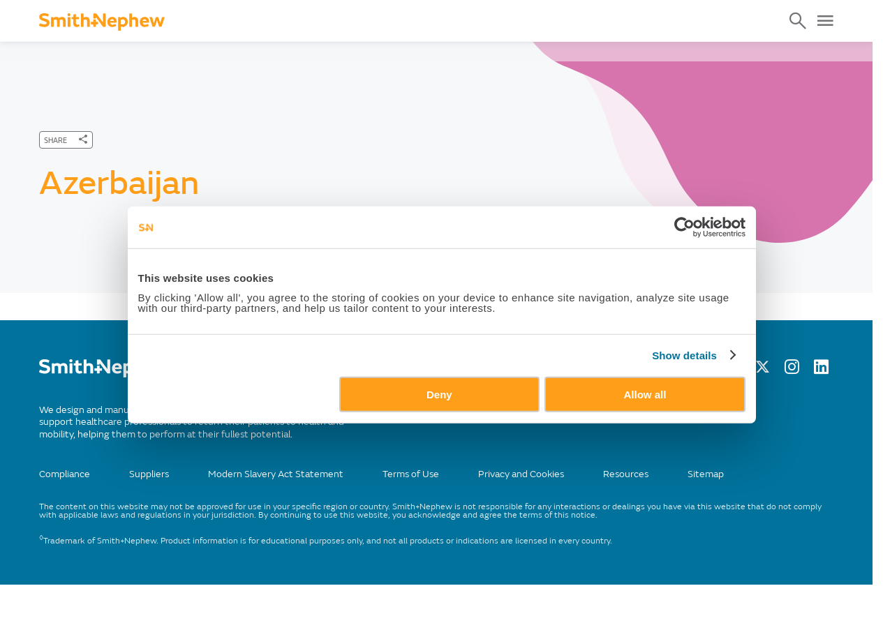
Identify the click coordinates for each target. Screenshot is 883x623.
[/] (106, 374)
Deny (439, 420)
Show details (697, 381)
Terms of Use (411, 474)
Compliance (64, 474)
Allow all (653, 420)
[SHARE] (66, 140)
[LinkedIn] (821, 370)
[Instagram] (792, 370)
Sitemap (706, 474)
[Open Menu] (825, 21)
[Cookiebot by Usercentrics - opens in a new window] (696, 253)
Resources (625, 474)
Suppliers (149, 474)
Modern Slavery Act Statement (275, 474)
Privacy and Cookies (521, 474)
